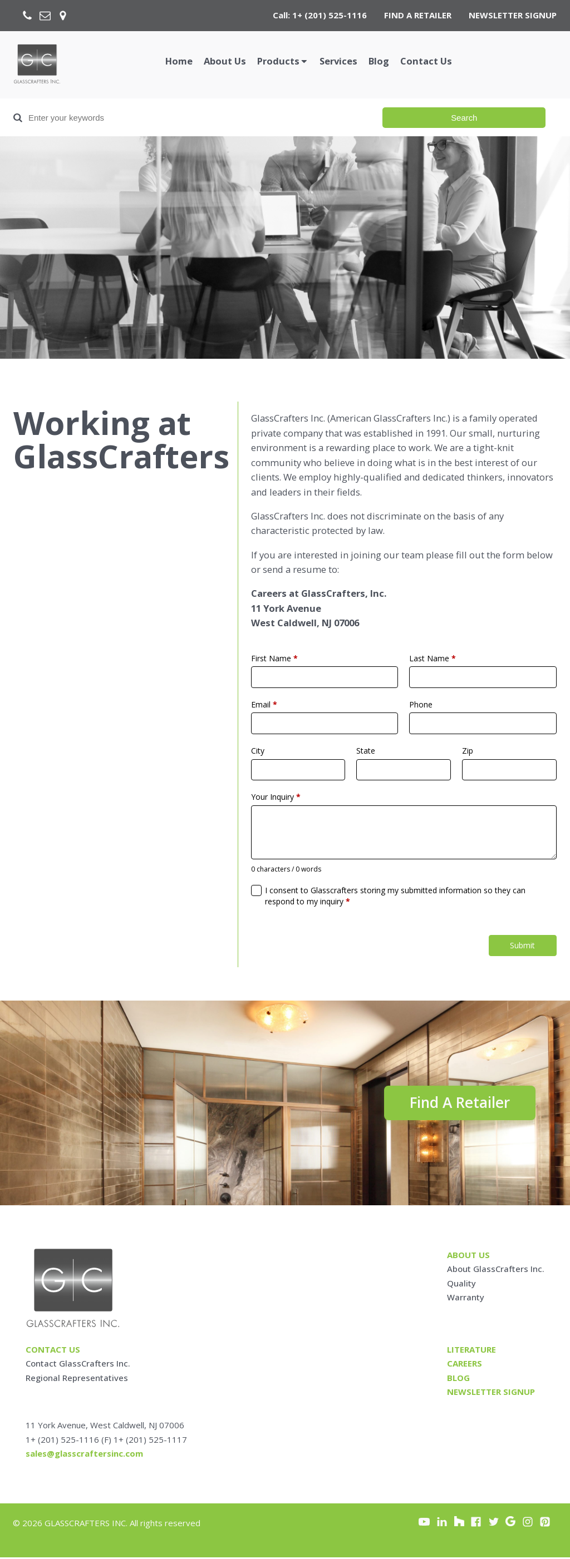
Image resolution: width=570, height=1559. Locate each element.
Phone (421, 704)
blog (458, 1378)
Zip (467, 750)
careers (464, 1364)
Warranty (465, 1298)
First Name (274, 658)
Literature (471, 1351)
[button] (283, 61)
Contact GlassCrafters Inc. (78, 1364)
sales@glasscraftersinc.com (84, 1455)
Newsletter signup (491, 1393)
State (365, 750)
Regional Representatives (77, 1378)
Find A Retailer (456, 1103)
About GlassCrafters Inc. (495, 1270)
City (257, 750)
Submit (522, 945)
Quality (461, 1284)
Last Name (432, 658)
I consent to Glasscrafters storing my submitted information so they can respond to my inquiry (395, 896)
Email (264, 704)
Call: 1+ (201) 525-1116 (320, 15)
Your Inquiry (276, 796)
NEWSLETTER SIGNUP (513, 15)
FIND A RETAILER (417, 15)
